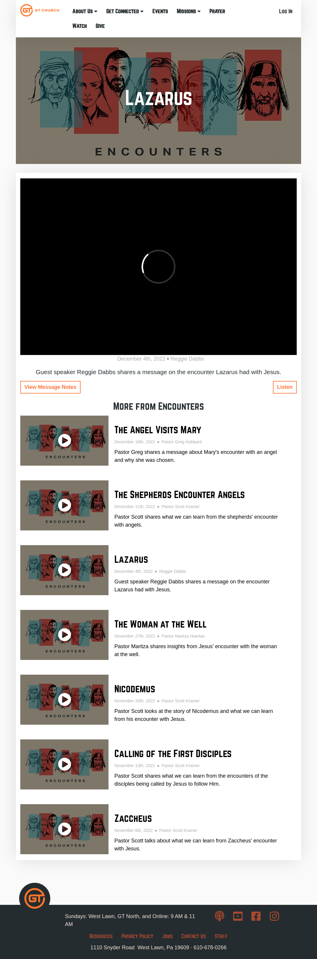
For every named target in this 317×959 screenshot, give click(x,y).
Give (100, 26)
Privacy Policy (137, 936)
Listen (285, 387)
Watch (79, 26)
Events (160, 11)
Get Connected (125, 11)
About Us (84, 11)
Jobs (167, 936)
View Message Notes (50, 387)
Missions (189, 11)
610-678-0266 (209, 947)
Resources (101, 936)
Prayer (217, 11)
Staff (221, 936)
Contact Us (193, 936)
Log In (285, 11)
